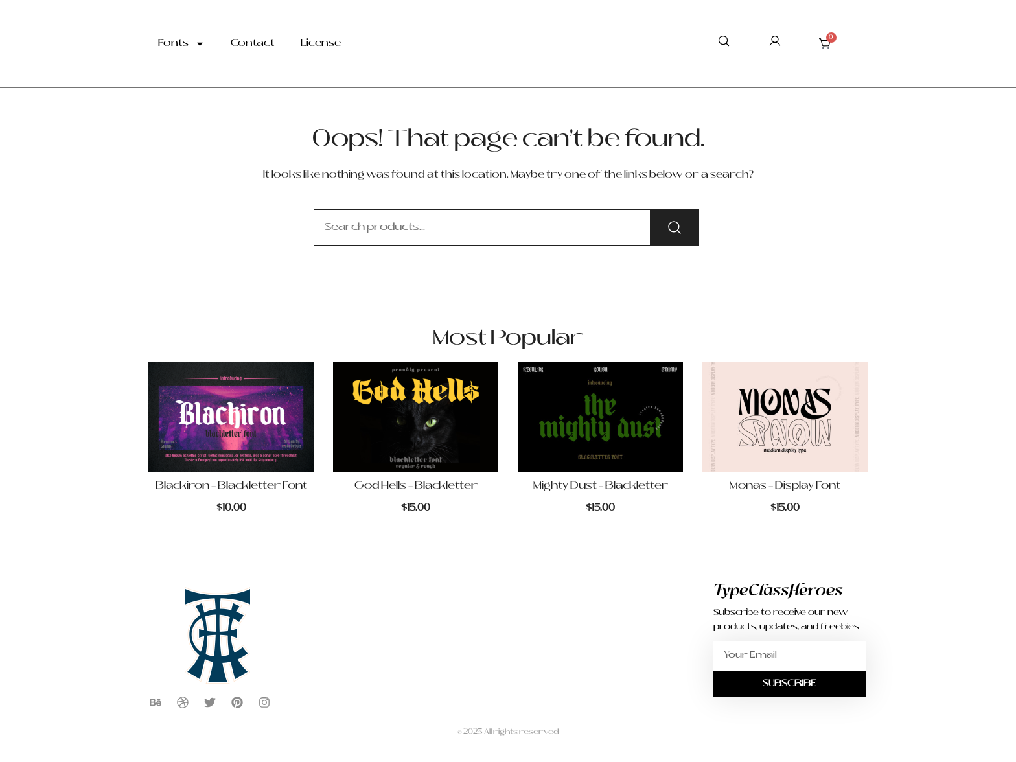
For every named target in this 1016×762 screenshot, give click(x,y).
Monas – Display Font (785, 486)
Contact (253, 44)
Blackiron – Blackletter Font (231, 486)
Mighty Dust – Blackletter (600, 486)
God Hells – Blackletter (416, 486)
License (321, 44)
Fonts (181, 43)
